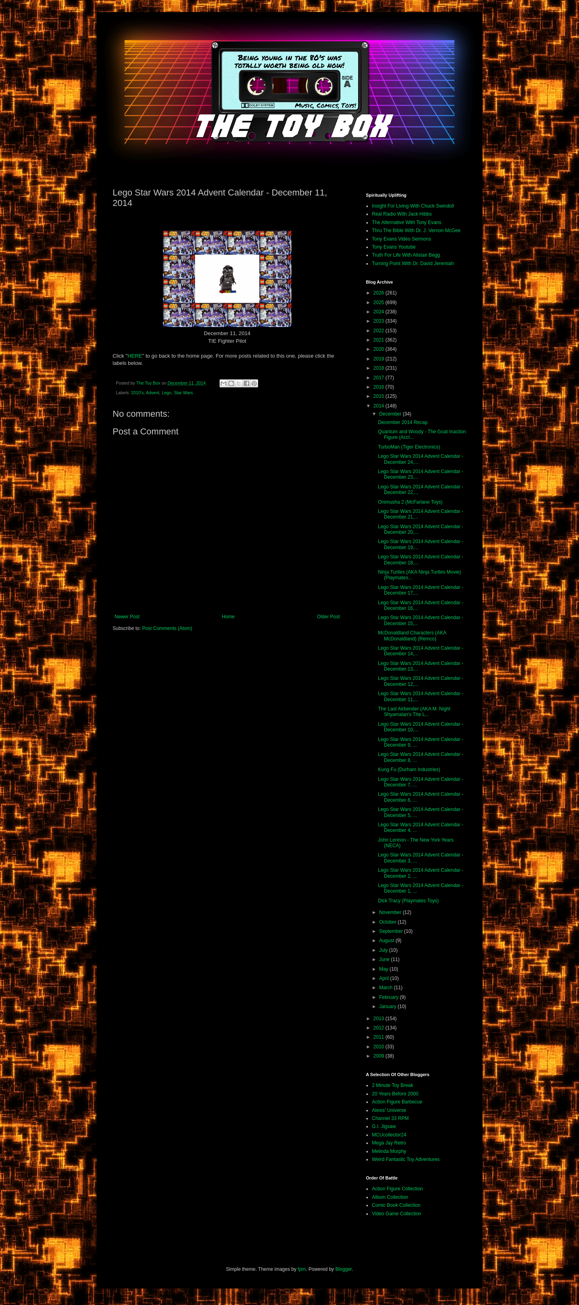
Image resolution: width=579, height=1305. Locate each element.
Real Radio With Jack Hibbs (402, 214)
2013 (380, 1018)
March (386, 987)
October (388, 922)
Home (228, 617)
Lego (166, 392)
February (389, 997)
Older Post (328, 617)
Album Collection (390, 1197)
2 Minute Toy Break (392, 1085)
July (384, 950)
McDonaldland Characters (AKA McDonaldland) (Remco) (412, 635)
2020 (380, 349)
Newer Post (127, 617)
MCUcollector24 (389, 1135)
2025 (380, 302)
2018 (380, 368)
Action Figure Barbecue (397, 1102)
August (387, 940)
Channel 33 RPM (390, 1118)
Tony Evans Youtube (394, 247)
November (391, 912)
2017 (380, 378)
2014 (380, 406)
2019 (380, 359)
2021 (380, 340)
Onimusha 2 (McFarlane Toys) (410, 502)
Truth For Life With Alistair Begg (406, 255)
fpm (302, 1269)
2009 (380, 1056)
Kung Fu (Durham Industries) (409, 769)
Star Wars (183, 392)
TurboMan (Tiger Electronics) (409, 447)
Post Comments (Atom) (167, 628)
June (385, 959)
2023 (380, 321)
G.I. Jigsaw (384, 1126)
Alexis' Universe (389, 1110)
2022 (380, 330)
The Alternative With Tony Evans (406, 222)
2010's (137, 392)
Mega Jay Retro (389, 1143)
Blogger (343, 1269)
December (391, 414)
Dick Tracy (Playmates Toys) (408, 901)
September (391, 931)
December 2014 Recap (402, 422)
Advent (153, 392)
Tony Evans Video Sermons (401, 239)
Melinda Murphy (389, 1151)
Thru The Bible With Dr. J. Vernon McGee (416, 230)
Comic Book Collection (396, 1205)
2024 (380, 312)
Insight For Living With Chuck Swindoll (413, 206)
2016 (380, 387)
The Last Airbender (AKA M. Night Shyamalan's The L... (414, 711)
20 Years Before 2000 (395, 1094)
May (384, 969)
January (388, 1006)
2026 (380, 293)
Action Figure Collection (397, 1189)
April (384, 978)
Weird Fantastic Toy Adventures (405, 1159)
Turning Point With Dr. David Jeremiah (413, 263)
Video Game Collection (396, 1213)
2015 (380, 396)
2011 (380, 1037)
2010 (380, 1047)
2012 (380, 1028)
